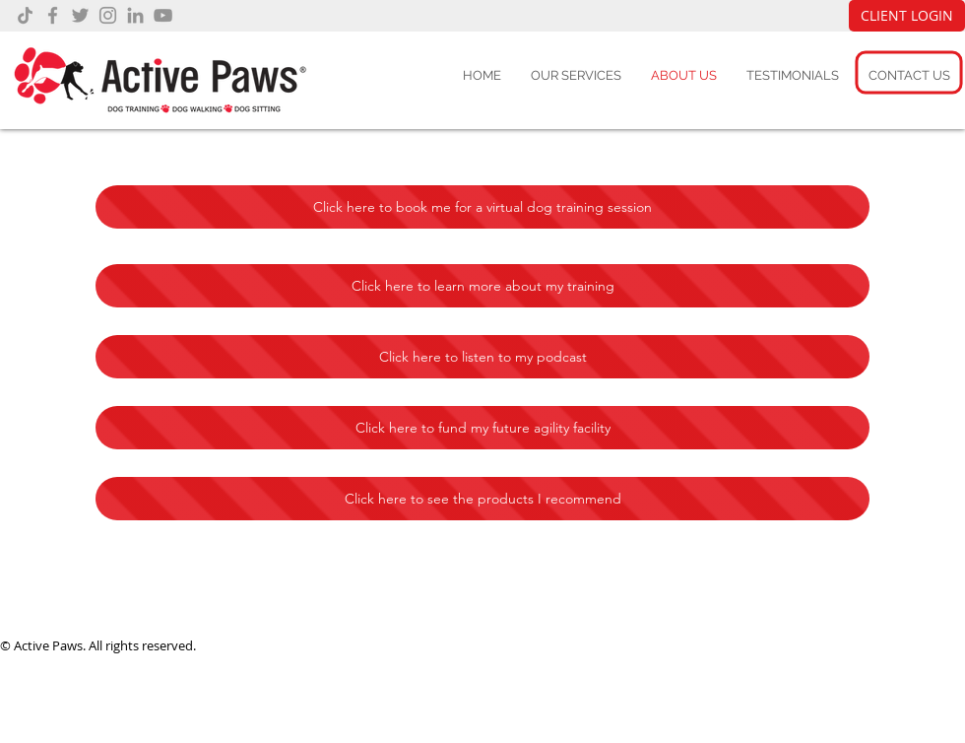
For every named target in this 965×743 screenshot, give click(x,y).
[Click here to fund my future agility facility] (482, 427)
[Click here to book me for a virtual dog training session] (482, 207)
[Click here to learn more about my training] (482, 285)
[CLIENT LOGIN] (907, 16)
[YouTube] (163, 15)
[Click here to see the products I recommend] (482, 498)
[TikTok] (25, 15)
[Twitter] (80, 15)
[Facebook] (52, 15)
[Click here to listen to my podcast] (482, 356)
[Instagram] (107, 15)
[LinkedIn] (135, 15)
